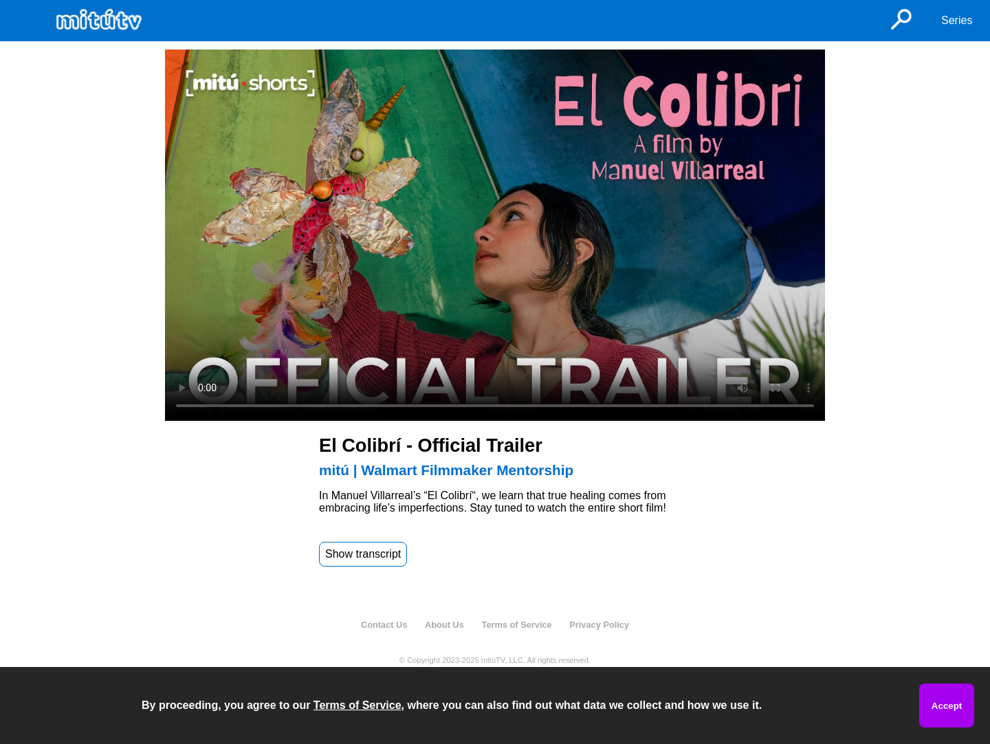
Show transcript (363, 554)
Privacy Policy (599, 625)
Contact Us (384, 625)
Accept (947, 706)
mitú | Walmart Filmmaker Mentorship (446, 470)
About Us (444, 625)
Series (956, 20)
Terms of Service (517, 625)
